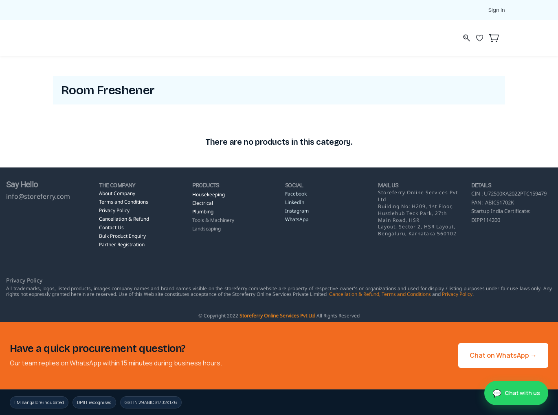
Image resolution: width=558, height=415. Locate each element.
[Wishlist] (482, 38)
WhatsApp (296, 219)
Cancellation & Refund (354, 294)
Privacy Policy (457, 294)
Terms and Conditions (406, 294)
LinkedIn (295, 202)
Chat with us (522, 393)
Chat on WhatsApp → (503, 355)
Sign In (496, 10)
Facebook (296, 193)
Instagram (297, 210)
